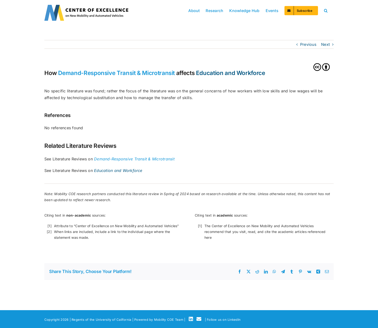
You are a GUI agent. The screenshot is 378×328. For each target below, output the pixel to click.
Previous (308, 44)
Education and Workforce (230, 72)
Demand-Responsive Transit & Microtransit (116, 72)
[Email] (199, 319)
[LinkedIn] (192, 319)
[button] (326, 10)
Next (325, 44)
